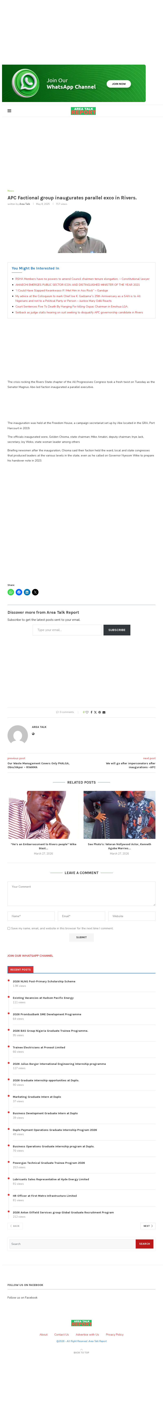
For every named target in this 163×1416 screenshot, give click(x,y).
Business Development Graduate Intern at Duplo (45, 1113)
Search (144, 1244)
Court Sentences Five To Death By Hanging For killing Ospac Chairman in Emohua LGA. (71, 307)
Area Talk (24, 204)
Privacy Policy (114, 1335)
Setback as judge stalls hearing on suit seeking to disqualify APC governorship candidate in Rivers (79, 313)
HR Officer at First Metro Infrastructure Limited (45, 1196)
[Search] (73, 1244)
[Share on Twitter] (95, 713)
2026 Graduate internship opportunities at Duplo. (46, 1080)
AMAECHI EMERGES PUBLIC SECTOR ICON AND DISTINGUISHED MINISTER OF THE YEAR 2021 (77, 285)
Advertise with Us (87, 1335)
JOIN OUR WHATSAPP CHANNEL (30, 956)
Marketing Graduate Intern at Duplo (37, 1097)
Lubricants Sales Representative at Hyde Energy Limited (51, 1179)
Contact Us (61, 1335)
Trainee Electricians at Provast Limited (39, 1047)
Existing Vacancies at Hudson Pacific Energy (43, 998)
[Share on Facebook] (91, 713)
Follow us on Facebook (22, 1298)
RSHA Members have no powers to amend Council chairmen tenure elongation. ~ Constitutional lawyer (82, 279)
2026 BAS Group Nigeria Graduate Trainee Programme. (50, 1031)
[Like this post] (87, 713)
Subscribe (117, 630)
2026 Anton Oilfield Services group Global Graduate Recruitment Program (63, 1212)
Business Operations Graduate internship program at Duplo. (53, 1146)
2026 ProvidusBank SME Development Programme (47, 1014)
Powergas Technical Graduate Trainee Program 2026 (49, 1163)
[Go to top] (81, 1353)
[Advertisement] (81, 32)
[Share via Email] (103, 713)
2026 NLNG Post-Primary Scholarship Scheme (44, 981)
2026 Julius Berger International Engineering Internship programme (59, 1064)
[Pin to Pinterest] (99, 713)
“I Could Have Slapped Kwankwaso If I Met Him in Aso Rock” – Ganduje (61, 291)
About (43, 1335)
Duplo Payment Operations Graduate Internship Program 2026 (55, 1130)
